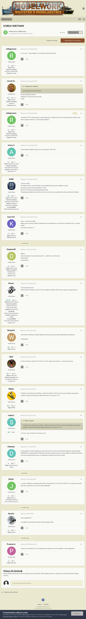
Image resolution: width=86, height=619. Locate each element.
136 (13, 496)
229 (13, 233)
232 (13, 266)
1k (13, 432)
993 (13, 66)
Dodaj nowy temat (51, 40)
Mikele (11, 389)
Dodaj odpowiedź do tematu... (22, 583)
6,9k (15, 300)
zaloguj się (58, 573)
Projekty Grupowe (27, 33)
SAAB (11, 179)
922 (14, 373)
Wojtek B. (11, 330)
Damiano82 (11, 249)
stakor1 (11, 415)
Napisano (29, 49)
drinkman (11, 447)
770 (13, 347)
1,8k (14, 98)
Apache (11, 513)
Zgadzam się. (78, 613)
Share (62, 32)
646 (13, 530)
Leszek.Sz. (11, 81)
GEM (11, 357)
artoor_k (11, 145)
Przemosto (11, 544)
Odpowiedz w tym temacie (73, 40)
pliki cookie (26, 614)
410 (13, 196)
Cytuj (26, 59)
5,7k (14, 405)
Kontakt (46, 604)
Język (40, 604)
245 (13, 463)
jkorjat (11, 479)
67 (13, 561)
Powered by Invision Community (43, 608)
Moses (11, 283)
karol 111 (11, 217)
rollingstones (22, 31)
